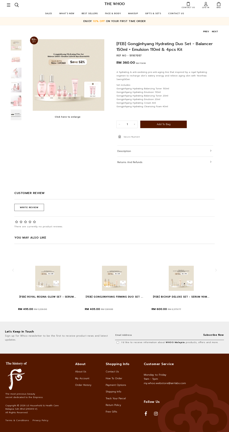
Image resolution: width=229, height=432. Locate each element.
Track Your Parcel (116, 398)
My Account (82, 378)
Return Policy (113, 405)
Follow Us (152, 401)
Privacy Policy (40, 420)
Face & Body (113, 13)
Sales (48, 13)
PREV (206, 31)
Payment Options (116, 385)
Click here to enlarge (68, 116)
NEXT (215, 31)
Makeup (133, 13)
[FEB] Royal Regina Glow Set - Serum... (47, 297)
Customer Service (159, 364)
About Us (80, 371)
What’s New (66, 13)
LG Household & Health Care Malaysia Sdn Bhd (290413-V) (32, 407)
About (80, 364)
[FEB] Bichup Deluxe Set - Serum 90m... (181, 297)
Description (124, 151)
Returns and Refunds (129, 162)
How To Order (114, 378)
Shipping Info (113, 392)
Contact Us (176, 13)
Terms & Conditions (17, 420)
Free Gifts (111, 412)
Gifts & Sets (153, 13)
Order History (83, 385)
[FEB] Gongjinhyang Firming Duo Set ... (114, 297)
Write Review (29, 207)
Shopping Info (118, 364)
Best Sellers (90, 13)
